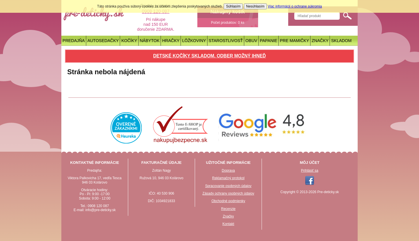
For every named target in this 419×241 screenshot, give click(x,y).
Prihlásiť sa (309, 170)
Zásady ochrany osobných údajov (228, 193)
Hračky (170, 40)
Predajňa (74, 40)
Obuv (251, 40)
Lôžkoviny (194, 40)
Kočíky (129, 40)
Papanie (268, 40)
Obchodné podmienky (228, 201)
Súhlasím (233, 6)
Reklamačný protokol (228, 178)
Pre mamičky (294, 40)
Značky (320, 40)
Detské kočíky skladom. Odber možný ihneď (209, 55)
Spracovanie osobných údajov (228, 186)
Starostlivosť (226, 40)
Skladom (341, 40)
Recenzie (228, 209)
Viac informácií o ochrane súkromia (295, 6)
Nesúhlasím (255, 6)
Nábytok (150, 40)
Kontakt (228, 224)
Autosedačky (103, 40)
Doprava (228, 170)
